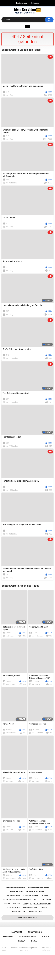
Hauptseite (16, 932)
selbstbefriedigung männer (17, 900)
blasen (45, 896)
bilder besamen (35, 912)
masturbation (19, 912)
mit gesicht (47, 900)
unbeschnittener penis (15, 887)
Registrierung (21, 3)
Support (46, 936)
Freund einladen (27, 936)
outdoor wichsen (35, 891)
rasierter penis (16, 891)
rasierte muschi (12, 904)
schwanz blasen (30, 908)
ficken (44, 908)
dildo (36, 900)
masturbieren (13, 908)
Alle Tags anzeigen (27, 918)
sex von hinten (30, 895)
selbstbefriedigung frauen (37, 904)
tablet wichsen (13, 896)
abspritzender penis (38, 887)
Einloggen (35, 3)
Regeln (21, 941)
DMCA (34, 941)
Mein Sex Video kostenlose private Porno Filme (23, 949)
